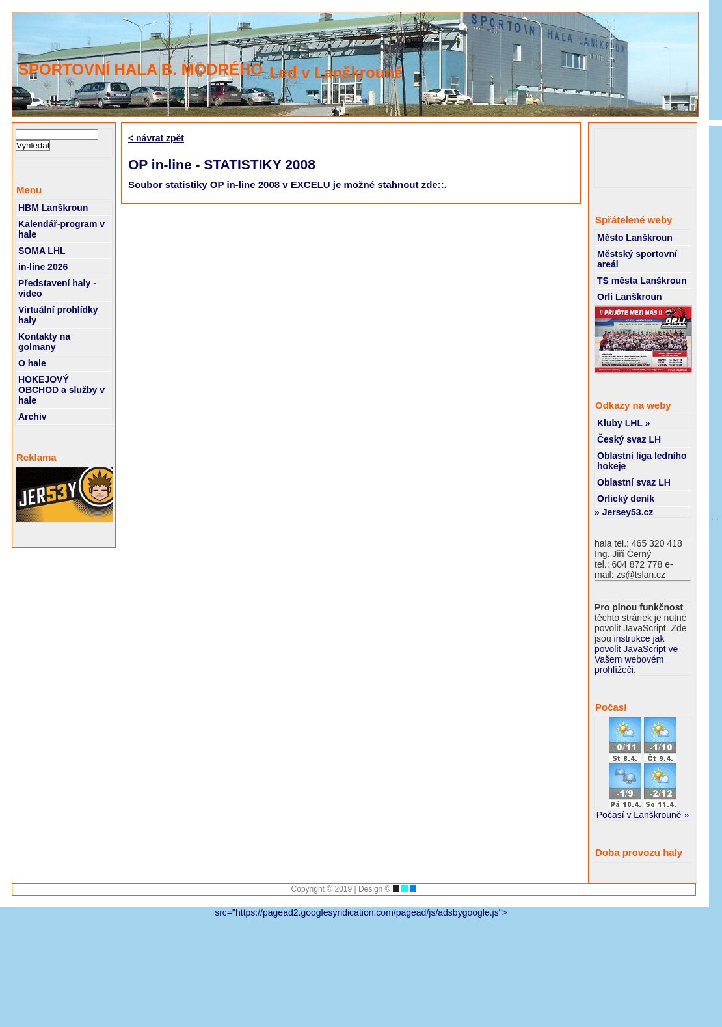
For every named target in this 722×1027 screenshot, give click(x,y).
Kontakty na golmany (44, 341)
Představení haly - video (57, 288)
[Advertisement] (647, 158)
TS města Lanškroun (642, 280)
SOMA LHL (42, 250)
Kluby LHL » (623, 423)
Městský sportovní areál (637, 259)
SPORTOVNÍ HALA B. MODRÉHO (140, 69)
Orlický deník (625, 498)
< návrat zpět (156, 138)
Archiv (32, 416)
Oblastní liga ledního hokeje (642, 460)
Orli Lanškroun (629, 297)
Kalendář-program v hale (61, 229)
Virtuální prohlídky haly (58, 315)
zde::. (434, 184)
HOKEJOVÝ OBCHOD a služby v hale (61, 389)
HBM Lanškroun (53, 207)
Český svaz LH (629, 439)
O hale (32, 363)
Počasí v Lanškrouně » (642, 815)
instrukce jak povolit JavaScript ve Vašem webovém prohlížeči (636, 654)
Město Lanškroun (635, 237)
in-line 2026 (43, 267)
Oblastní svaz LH (634, 482)
